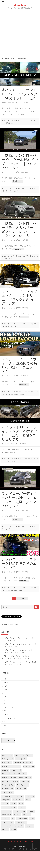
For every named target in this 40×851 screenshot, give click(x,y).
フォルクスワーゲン (8, 718)
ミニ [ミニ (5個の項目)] (13, 818)
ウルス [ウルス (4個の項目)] (28, 800)
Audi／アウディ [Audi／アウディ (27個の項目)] (7, 755)
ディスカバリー (7, 259)
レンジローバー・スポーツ (14, 590)
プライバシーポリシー (10, 849)
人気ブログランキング (14, 842)
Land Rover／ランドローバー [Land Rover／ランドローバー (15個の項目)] (11, 766)
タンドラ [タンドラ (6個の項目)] (5, 804)
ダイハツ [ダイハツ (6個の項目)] (13, 804)
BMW (4, 711)
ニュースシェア (9, 188)
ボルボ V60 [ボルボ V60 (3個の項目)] (31, 811)
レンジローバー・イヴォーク (15, 394)
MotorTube (20, 5)
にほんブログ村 (28, 842)
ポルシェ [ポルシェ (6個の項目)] (17, 815)
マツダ (4, 697)
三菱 (3, 704)
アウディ (5, 714)
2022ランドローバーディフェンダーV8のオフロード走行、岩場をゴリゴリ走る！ (19, 433)
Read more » (17, 181)
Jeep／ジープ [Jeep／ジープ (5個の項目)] (6, 762)
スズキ (4, 693)
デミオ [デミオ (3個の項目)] (21, 804)
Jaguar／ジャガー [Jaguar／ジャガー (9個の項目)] (21, 759)
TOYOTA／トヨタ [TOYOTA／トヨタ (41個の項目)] (7, 792)
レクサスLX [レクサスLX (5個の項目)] (29, 826)
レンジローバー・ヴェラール (11, 191)
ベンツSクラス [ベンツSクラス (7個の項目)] (6, 811)
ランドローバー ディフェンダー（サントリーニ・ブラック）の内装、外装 (19, 297)
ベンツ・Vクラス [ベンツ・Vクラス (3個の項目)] (19, 811)
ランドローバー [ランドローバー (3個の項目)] (21, 822)
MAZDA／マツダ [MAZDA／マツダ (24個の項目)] (16, 770)
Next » (23, 598)
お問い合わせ (23, 849)
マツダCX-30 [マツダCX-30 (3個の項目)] (26, 815)
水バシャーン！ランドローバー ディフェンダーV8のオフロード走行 (19, 94)
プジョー (5, 722)
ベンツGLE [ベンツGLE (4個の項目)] (22, 807)
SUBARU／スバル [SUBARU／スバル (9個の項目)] (7, 789)
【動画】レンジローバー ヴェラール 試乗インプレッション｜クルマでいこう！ (20, 161)
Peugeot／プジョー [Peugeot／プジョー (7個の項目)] (8, 785)
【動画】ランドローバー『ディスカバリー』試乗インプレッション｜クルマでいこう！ (19, 229)
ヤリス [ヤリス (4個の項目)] (32, 818)
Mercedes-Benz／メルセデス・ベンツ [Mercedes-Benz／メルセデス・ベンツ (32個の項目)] (14, 774)
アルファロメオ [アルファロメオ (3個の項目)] (18, 800)
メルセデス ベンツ (8, 707)
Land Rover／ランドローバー (20, 120)
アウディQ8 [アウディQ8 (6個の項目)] (30, 796)
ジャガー (5, 725)
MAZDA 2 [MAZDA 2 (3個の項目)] (5, 770)
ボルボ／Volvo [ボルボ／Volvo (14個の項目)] (6, 815)
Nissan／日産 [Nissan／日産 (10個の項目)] (25, 781)
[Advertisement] (20, 33)
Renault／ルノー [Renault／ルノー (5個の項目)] (22, 785)
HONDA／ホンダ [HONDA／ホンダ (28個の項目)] (7, 759)
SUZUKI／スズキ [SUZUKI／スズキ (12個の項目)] (21, 789)
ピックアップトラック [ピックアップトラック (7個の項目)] (9, 807)
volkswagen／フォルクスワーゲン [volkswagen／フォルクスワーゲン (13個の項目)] (13, 796)
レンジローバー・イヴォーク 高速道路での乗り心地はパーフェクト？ (19, 365)
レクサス (5, 682)
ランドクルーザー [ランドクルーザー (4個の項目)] (7, 822)
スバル (4, 689)
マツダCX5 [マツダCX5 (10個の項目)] (5, 818)
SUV (5, 120)
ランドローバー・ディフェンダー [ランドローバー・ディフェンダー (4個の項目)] (12, 826)
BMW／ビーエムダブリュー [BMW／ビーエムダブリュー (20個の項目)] (23, 755)
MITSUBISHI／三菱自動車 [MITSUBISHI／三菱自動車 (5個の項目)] (10, 781)
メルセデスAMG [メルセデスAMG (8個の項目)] (22, 818)
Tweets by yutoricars (9, 624)
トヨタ (4, 679)
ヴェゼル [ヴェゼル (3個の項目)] (5, 830)
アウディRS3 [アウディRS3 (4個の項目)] (6, 800)
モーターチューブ (9, 102)
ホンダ (4, 686)
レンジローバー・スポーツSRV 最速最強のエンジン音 (19, 563)
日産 (3, 700)
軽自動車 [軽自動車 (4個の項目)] (13, 830)
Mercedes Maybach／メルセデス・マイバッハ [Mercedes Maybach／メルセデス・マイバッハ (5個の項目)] (16, 777)
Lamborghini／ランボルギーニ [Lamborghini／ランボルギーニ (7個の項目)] (23, 762)
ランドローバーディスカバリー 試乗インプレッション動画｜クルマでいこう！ (19, 500)
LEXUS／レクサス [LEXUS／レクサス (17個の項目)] (28, 766)
